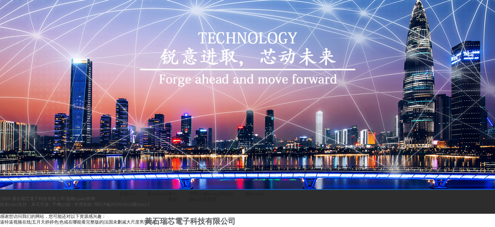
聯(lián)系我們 (202, 199)
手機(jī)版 (61, 204)
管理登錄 (83, 204)
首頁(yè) (127, 193)
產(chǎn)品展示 (162, 193)
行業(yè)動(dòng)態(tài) (211, 193)
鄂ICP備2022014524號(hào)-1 (122, 204)
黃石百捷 (40, 204)
